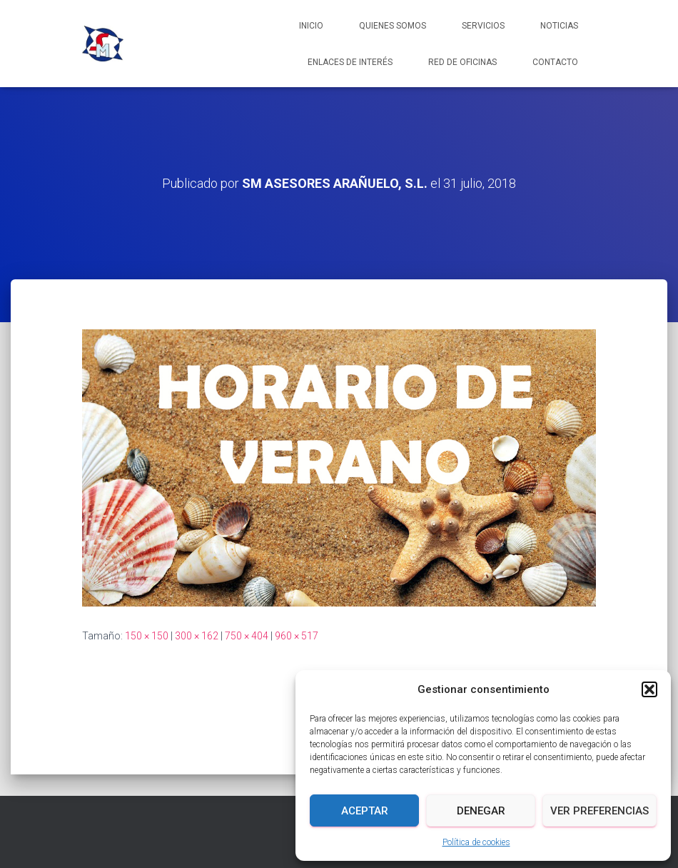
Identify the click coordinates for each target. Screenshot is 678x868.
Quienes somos (392, 26)
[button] (649, 689)
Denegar (481, 810)
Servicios (483, 26)
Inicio (311, 26)
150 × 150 (146, 636)
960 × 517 (296, 636)
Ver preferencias (599, 810)
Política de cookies (476, 842)
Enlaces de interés (350, 62)
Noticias (559, 26)
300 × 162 (196, 636)
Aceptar (364, 810)
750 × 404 (246, 636)
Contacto (555, 62)
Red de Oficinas (462, 62)
